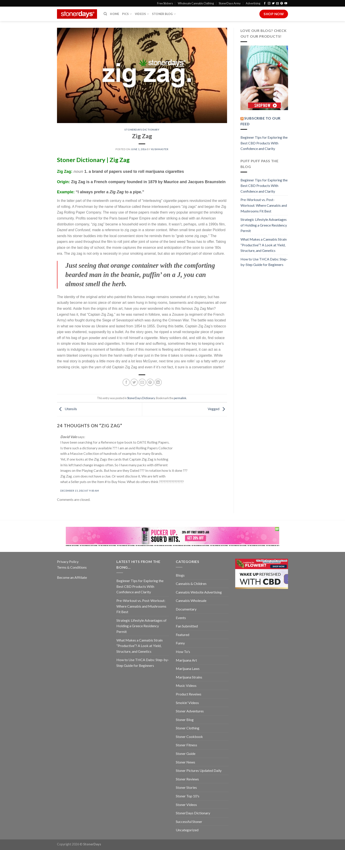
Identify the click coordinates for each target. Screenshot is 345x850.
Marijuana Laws (188, 668)
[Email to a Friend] (142, 382)
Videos (142, 14)
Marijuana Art (186, 660)
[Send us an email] (277, 3)
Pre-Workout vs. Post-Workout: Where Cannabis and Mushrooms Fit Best (263, 205)
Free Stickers (165, 3)
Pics (127, 14)
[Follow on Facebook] (264, 3)
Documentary (186, 609)
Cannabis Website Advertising (199, 592)
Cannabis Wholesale (191, 600)
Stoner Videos (186, 804)
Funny (180, 643)
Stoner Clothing (187, 728)
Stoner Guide (185, 753)
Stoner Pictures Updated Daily (199, 770)
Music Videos (186, 685)
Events (181, 618)
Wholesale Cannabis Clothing (196, 3)
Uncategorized (187, 830)
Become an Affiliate (72, 577)
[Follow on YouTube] (285, 3)
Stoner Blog (164, 14)
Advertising (253, 3)
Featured (182, 634)
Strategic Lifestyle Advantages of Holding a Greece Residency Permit (263, 225)
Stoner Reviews (187, 779)
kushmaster (160, 149)
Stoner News (185, 762)
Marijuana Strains (189, 677)
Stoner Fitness (186, 745)
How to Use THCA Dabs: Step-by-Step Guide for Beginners (264, 262)
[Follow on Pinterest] (281, 3)
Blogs (180, 575)
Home (114, 14)
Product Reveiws (188, 694)
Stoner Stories (186, 787)
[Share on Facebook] (126, 382)
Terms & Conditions (72, 567)
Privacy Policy (68, 561)
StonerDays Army (230, 3)
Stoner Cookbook (189, 736)
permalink (180, 398)
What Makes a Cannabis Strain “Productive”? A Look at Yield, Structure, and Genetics (263, 245)
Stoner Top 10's (187, 796)
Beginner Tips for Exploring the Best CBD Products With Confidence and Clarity (264, 143)
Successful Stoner (189, 821)
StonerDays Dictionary (142, 129)
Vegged (217, 409)
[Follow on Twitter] (273, 3)
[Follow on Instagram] (269, 3)
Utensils (67, 409)
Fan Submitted (187, 626)
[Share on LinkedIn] (158, 382)
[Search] (105, 14)
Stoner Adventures (190, 711)
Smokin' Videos (187, 703)
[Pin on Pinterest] (150, 382)
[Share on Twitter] (134, 382)
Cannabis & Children (191, 583)
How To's (183, 651)
